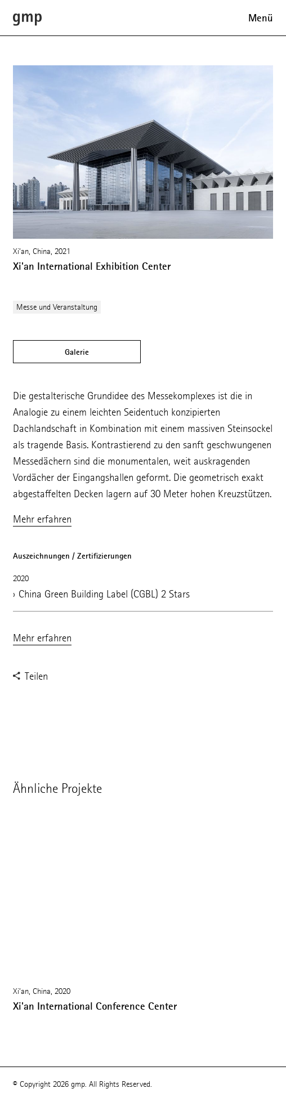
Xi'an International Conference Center (95, 1006)
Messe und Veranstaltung (56, 307)
